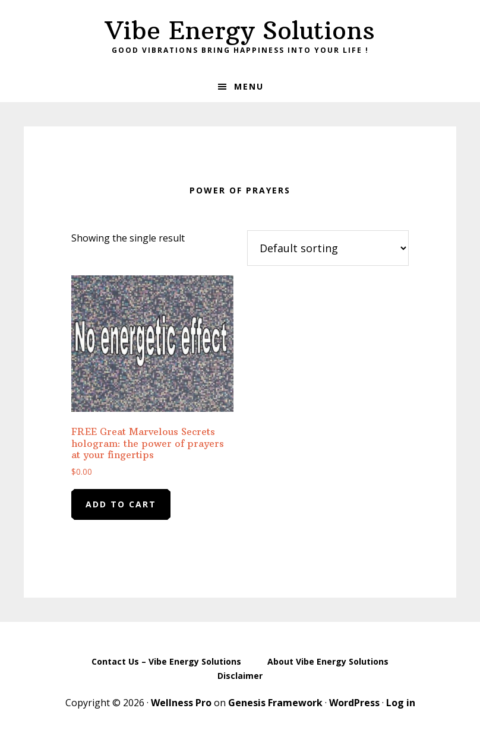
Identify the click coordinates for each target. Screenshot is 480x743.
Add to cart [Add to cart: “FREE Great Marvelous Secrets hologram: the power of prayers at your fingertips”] (121, 504)
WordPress (354, 702)
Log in (400, 702)
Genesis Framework (275, 702)
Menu (249, 86)
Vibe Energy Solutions (240, 30)
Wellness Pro (181, 702)
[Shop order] (328, 248)
